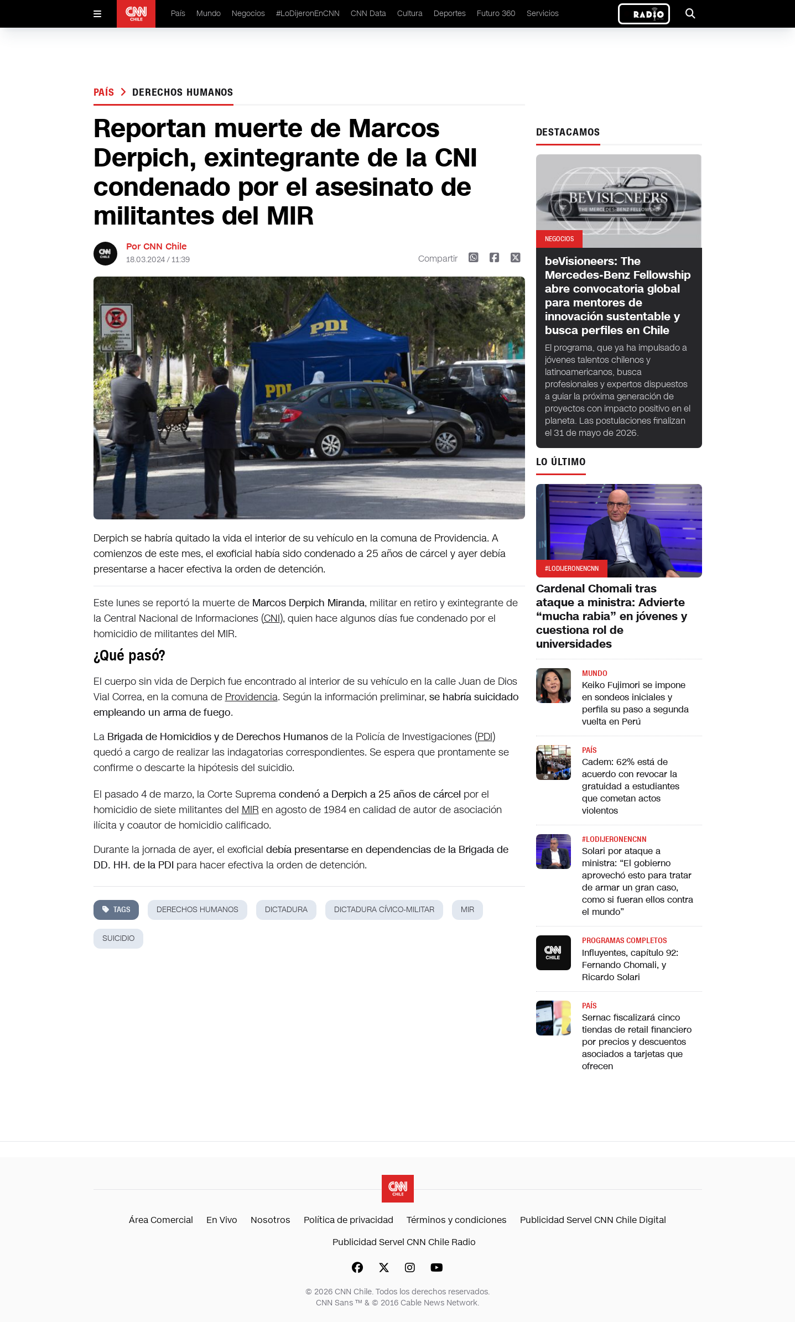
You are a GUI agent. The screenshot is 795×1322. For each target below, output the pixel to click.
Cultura (410, 13)
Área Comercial (161, 1220)
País (178, 13)
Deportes (450, 13)
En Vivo (221, 1220)
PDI (484, 737)
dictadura (286, 909)
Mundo (208, 13)
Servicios (543, 13)
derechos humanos (182, 92)
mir (467, 909)
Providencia (251, 697)
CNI (272, 618)
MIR (250, 810)
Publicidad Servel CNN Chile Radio (404, 1242)
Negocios (248, 13)
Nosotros (270, 1220)
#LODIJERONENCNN (614, 839)
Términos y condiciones (457, 1220)
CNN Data (368, 13)
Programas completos (624, 940)
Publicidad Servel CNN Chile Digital (593, 1220)
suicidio (118, 938)
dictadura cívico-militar (384, 909)
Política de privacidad (348, 1220)
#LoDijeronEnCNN (308, 13)
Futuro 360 (496, 13)
